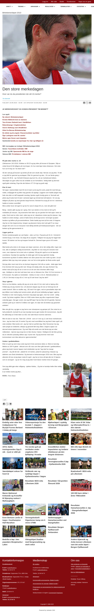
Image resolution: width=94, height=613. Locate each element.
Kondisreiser (71, 1)
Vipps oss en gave (84, 1)
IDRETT (8, 6)
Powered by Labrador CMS (47, 610)
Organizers (59, 593)
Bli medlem (36, 564)
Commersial (52, 593)
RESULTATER (49, 6)
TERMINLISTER (65, 6)
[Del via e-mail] (90, 102)
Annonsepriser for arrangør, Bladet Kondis (45, 583)
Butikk (62, 1)
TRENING (21, 6)
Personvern (74, 575)
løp (4, 400)
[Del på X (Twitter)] (87, 102)
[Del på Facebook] (84, 102)
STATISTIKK (80, 6)
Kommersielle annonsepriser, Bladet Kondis (46, 580)
